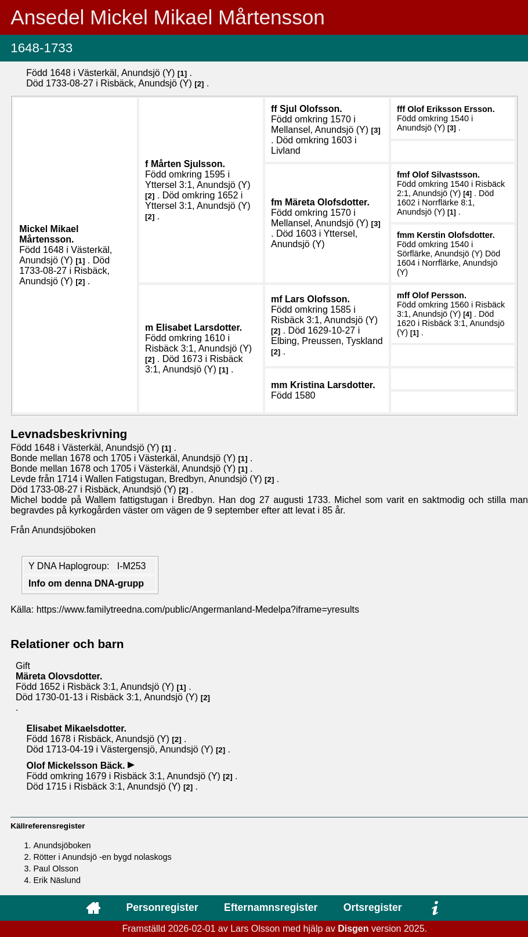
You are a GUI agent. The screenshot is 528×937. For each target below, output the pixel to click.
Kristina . (332, 385)
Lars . (317, 299)
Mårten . (188, 164)
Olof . (450, 109)
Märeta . (327, 202)
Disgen (353, 929)
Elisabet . (199, 327)
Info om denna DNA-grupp (86, 583)
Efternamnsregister (270, 907)
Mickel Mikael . (48, 234)
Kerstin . (455, 235)
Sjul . (311, 109)
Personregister (162, 907)
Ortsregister (372, 907)
